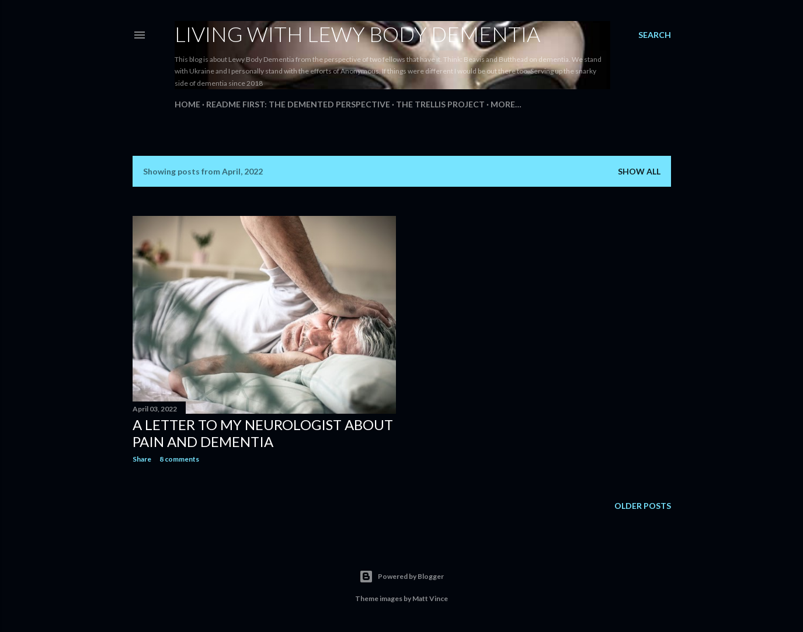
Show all (639, 171)
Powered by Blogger (401, 577)
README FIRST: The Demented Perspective (298, 104)
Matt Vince (430, 598)
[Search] (654, 35)
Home (187, 104)
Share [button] (142, 459)
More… (506, 104)
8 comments (179, 459)
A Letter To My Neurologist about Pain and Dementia (263, 433)
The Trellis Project (440, 104)
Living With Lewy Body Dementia (357, 34)
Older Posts (642, 506)
